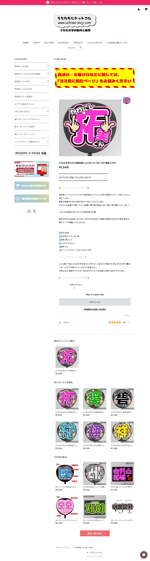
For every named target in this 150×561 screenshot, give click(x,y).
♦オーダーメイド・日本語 (24, 127)
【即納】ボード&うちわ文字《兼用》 (27, 74)
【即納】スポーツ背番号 (23, 96)
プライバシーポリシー (63, 548)
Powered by (95, 556)
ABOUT (36, 43)
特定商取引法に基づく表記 (84, 548)
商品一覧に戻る (95, 533)
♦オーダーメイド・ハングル (24, 134)
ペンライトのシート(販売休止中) (27, 142)
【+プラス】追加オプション (24, 104)
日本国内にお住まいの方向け (95, 309)
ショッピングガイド (94, 43)
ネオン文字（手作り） (22, 112)
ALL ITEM (49, 43)
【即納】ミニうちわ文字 (23, 89)
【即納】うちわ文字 (21, 66)
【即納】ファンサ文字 (22, 81)
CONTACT (78, 43)
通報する (128, 315)
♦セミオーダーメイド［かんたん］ (27, 119)
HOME (26, 43)
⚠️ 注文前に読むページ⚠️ (117, 43)
